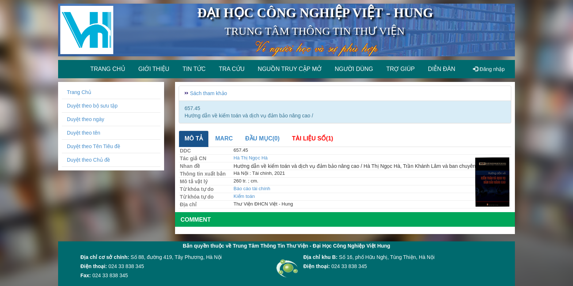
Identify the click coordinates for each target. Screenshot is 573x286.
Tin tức (193, 69)
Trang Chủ (79, 92)
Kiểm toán (244, 196)
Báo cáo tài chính (252, 188)
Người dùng (354, 69)
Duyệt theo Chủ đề (88, 160)
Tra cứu (232, 69)
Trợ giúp (400, 69)
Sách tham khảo (208, 93)
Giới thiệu (154, 69)
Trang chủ (107, 69)
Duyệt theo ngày (85, 119)
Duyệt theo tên (83, 133)
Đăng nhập (489, 69)
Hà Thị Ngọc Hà (250, 158)
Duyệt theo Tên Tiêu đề (93, 146)
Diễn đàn (441, 69)
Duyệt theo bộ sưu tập (92, 106)
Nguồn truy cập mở (290, 69)
